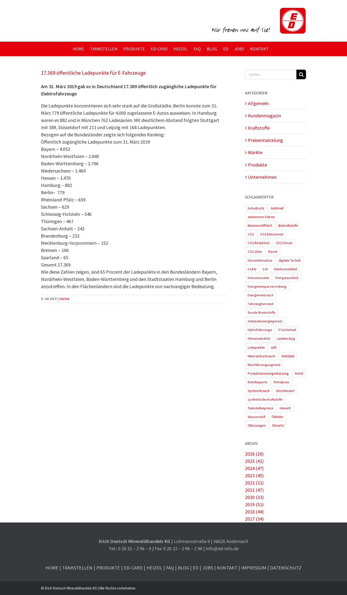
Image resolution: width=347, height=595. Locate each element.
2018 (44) (254, 512)
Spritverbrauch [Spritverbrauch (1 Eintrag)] (258, 391)
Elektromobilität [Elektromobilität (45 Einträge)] (285, 269)
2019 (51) (254, 504)
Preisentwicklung (265, 140)
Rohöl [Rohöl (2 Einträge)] (299, 373)
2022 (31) (254, 483)
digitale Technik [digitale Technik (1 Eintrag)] (290, 260)
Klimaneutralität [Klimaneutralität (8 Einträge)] (259, 338)
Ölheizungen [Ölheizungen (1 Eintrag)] (257, 425)
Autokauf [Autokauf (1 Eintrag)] (277, 208)
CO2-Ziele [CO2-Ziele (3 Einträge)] (255, 251)
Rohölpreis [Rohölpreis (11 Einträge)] (281, 382)
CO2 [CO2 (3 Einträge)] (251, 234)
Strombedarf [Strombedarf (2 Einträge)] (285, 391)
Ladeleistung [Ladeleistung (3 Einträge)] (286, 338)
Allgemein (258, 103)
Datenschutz (285, 568)
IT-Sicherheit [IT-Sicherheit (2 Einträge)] (287, 330)
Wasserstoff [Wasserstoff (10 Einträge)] (256, 417)
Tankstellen (77, 568)
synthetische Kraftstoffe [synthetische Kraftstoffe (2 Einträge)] (265, 399)
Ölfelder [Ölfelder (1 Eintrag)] (278, 417)
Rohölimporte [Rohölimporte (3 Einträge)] (257, 382)
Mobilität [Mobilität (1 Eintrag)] (288, 356)
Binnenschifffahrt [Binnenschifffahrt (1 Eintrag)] (260, 225)
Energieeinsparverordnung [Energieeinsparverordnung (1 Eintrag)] (267, 286)
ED (196, 568)
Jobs (207, 568)
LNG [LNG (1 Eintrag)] (274, 347)
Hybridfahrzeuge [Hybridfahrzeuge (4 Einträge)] (260, 330)
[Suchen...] (270, 74)
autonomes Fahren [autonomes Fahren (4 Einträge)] (261, 217)
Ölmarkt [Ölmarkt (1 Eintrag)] (278, 425)
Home (52, 568)
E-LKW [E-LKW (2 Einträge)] (252, 269)
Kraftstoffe (259, 128)
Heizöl (154, 568)
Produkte (257, 165)
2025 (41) (254, 461)
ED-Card (133, 568)
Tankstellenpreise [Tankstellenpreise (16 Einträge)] (261, 408)
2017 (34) (254, 519)
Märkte (65, 299)
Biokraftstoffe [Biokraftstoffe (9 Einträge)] (288, 225)
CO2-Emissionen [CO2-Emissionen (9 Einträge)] (271, 234)
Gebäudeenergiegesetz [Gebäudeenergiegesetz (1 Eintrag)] (265, 321)
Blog (183, 568)
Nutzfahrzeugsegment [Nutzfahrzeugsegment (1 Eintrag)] (264, 365)
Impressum (253, 568)
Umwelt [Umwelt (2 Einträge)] (285, 408)
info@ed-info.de (222, 548)
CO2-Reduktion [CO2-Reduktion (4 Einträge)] (258, 243)
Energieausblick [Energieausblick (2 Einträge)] (286, 278)
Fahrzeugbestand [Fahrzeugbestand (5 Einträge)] (260, 304)
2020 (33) (254, 497)
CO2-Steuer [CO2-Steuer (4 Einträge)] (284, 243)
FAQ (170, 568)
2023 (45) (254, 475)
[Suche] (301, 74)
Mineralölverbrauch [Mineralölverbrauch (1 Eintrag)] (261, 356)
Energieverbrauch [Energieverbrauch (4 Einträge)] (261, 295)
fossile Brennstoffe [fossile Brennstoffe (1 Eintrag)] (261, 312)
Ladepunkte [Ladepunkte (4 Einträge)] (256, 347)
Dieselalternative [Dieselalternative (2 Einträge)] (260, 260)
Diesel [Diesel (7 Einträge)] (272, 251)
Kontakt (227, 568)
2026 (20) (254, 454)
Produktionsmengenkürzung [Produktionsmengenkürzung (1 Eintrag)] (268, 373)
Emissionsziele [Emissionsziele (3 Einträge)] (258, 278)
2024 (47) (254, 468)
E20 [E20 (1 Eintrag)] (265, 269)
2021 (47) (254, 490)
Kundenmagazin (264, 115)
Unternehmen (262, 177)
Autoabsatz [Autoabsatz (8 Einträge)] (256, 208)
